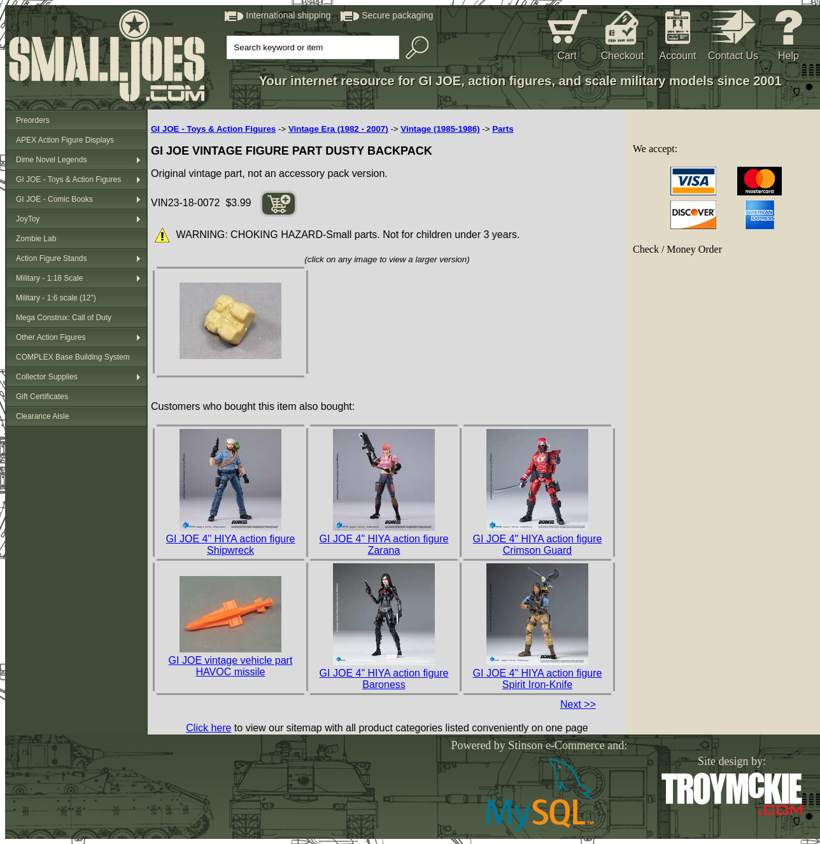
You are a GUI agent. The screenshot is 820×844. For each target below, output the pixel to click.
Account (678, 55)
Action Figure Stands (51, 258)
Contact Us (733, 55)
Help (788, 55)
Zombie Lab (36, 238)
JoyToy (27, 219)
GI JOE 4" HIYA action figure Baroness (384, 679)
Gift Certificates (42, 396)
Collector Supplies (47, 376)
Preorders (33, 120)
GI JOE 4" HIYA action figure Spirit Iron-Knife (537, 679)
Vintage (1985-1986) (439, 129)
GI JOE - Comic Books (54, 199)
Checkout (622, 55)
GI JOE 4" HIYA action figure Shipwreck (230, 544)
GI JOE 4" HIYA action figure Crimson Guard (537, 544)
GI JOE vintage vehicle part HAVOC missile (231, 666)
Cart (566, 55)
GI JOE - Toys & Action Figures (68, 179)
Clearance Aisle (42, 416)
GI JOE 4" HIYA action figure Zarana (384, 544)
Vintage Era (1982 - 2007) (338, 129)
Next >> (578, 704)
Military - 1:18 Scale (49, 278)
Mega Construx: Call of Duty (63, 317)
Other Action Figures (50, 337)
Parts (502, 129)
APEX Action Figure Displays (65, 140)
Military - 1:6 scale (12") (56, 297)
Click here (208, 727)
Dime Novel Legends (51, 159)
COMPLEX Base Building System (73, 357)
